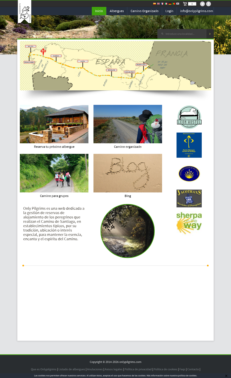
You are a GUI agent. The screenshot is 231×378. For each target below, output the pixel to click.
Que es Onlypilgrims (43, 369)
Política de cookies (165, 369)
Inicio (99, 11)
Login (169, 11)
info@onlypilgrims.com (196, 11)
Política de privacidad (138, 369)
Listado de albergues (72, 369)
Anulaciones (95, 369)
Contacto (193, 369)
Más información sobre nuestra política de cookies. (172, 375)
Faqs (182, 369)
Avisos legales (114, 369)
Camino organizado (145, 11)
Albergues (117, 11)
